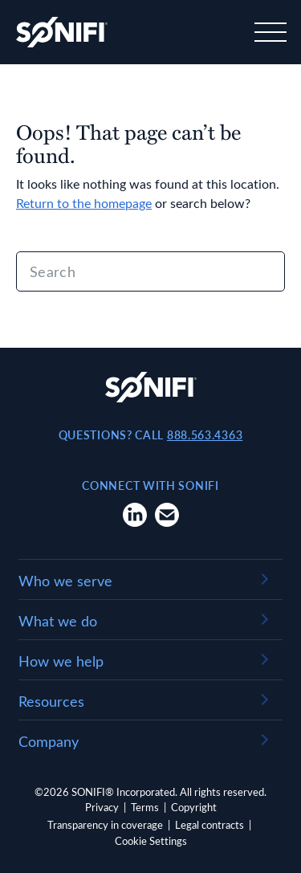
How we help (61, 661)
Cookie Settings (151, 840)
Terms (145, 807)
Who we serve (65, 580)
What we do (57, 620)
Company (48, 741)
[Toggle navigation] (269, 32)
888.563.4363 (204, 435)
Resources (51, 701)
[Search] (150, 271)
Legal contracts (209, 824)
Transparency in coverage (105, 824)
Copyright (194, 807)
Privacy (102, 807)
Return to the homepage (84, 202)
